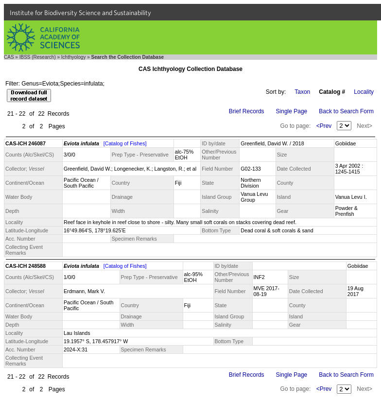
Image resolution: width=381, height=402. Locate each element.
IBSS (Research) (37, 57)
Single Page (292, 111)
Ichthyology (73, 57)
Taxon (302, 91)
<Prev (324, 125)
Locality (364, 91)
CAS (9, 57)
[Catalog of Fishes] (125, 143)
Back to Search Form (346, 111)
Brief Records (246, 111)
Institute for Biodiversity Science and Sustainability (80, 13)
